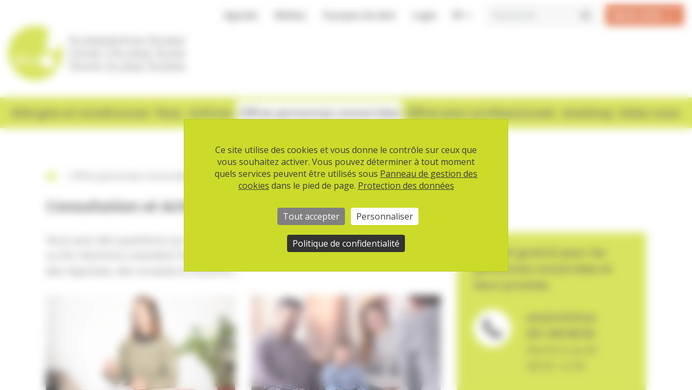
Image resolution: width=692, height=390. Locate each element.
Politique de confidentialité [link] (346, 243)
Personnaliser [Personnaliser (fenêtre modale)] (384, 216)
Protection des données (406, 185)
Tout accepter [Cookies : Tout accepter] (311, 216)
